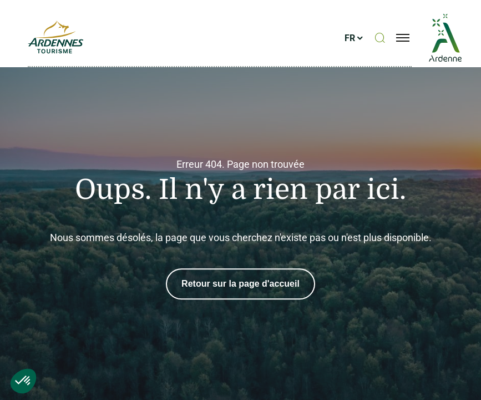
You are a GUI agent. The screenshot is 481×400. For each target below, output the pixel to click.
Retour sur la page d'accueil (240, 283)
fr (350, 38)
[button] (23, 381)
